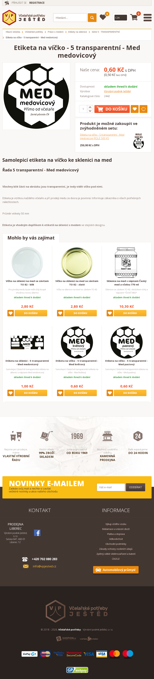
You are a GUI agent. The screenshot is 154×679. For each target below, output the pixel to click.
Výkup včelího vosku (116, 524)
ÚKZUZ (116, 558)
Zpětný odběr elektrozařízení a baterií (116, 553)
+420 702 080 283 (44, 559)
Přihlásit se (20, 2)
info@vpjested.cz (44, 566)
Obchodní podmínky (116, 543)
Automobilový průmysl (119, 570)
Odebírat (135, 487)
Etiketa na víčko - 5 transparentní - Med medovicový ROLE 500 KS (102, 136)
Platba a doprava (116, 533)
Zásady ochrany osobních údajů (115, 548)
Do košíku (112, 109)
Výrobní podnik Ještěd (117, 91)
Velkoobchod (116, 538)
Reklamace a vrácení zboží (116, 529)
